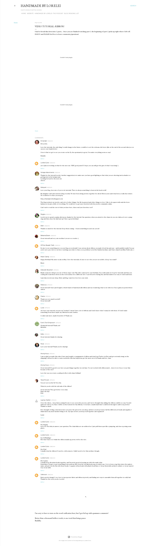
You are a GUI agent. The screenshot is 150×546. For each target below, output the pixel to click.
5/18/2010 (52, 422)
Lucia (42, 308)
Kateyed (43, 187)
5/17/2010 (56, 270)
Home (23, 13)
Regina (43, 214)
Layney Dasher (46, 400)
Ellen (42, 226)
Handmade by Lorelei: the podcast (48, 13)
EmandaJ (44, 141)
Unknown (44, 474)
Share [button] (16, 23)
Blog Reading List (71, 13)
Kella (42, 334)
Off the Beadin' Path (47, 245)
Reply (42, 158)
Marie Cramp (45, 257)
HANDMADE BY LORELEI (41, 5)
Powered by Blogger (75, 537)
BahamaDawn (45, 235)
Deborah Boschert (47, 270)
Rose (42, 344)
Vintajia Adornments (47, 172)
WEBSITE (29, 13)
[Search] (133, 5)
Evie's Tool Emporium (48, 322)
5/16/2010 (50, 141)
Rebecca (43, 285)
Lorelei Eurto (45, 163)
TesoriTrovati (45, 380)
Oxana (43, 296)
